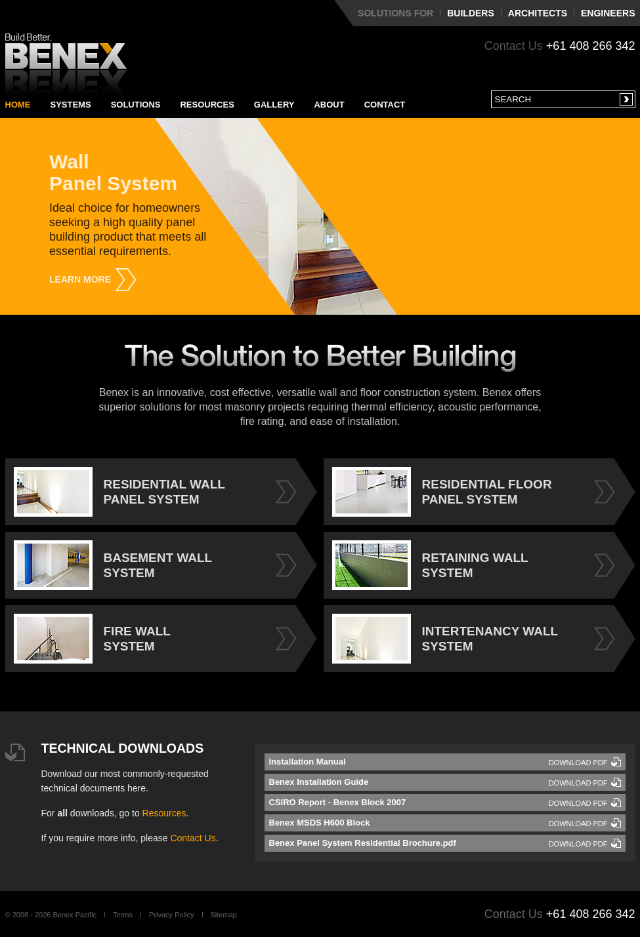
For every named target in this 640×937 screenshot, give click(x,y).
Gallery (274, 105)
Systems (71, 105)
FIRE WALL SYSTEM (92, 639)
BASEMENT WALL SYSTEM (113, 565)
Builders (470, 13)
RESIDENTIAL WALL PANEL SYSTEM (119, 492)
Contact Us (192, 838)
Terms (123, 915)
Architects (537, 13)
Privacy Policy (171, 915)
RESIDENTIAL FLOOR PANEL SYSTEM (442, 492)
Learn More (80, 279)
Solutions (136, 105)
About (329, 105)
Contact (385, 105)
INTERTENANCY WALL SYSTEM (445, 639)
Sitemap (224, 915)
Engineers (608, 13)
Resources (207, 105)
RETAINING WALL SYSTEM (430, 565)
